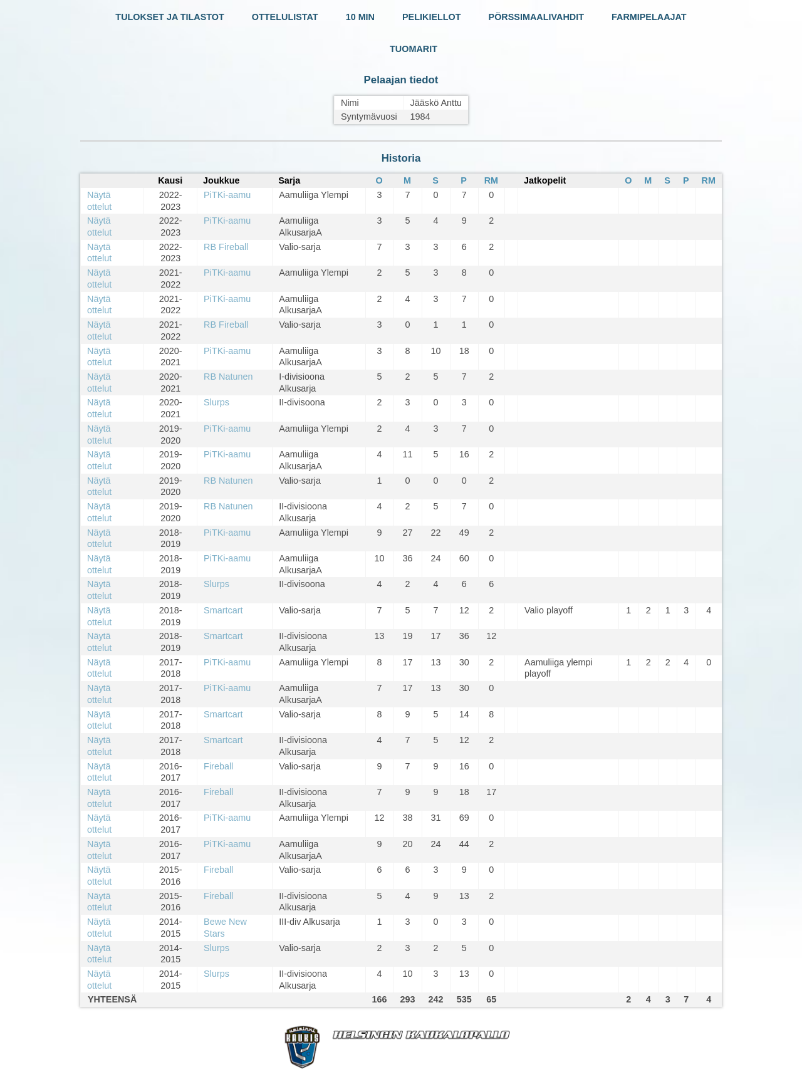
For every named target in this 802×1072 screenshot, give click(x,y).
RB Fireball (226, 247)
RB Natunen (228, 377)
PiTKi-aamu (227, 195)
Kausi (170, 180)
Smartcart (223, 610)
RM (491, 180)
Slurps (216, 402)
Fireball (218, 766)
